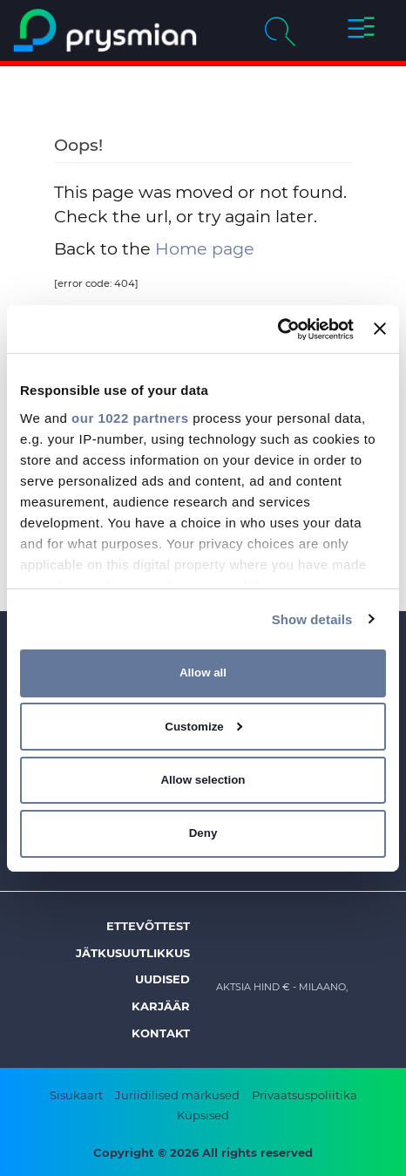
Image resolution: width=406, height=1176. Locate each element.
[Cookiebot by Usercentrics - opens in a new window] (277, 328)
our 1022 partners (129, 417)
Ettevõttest (148, 926)
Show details (312, 618)
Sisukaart (76, 1095)
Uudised (162, 979)
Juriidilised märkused (177, 1095)
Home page (204, 248)
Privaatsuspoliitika (304, 1095)
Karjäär (161, 1006)
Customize (203, 726)
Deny (203, 833)
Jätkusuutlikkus (133, 953)
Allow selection (202, 779)
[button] (360, 30)
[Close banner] (380, 329)
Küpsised (203, 1115)
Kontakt (161, 1033)
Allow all (203, 672)
